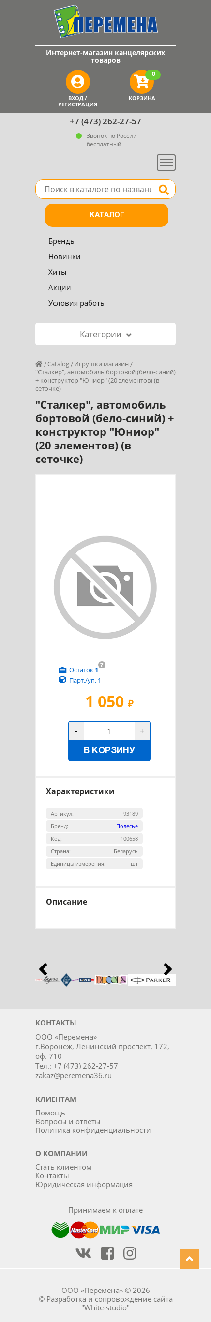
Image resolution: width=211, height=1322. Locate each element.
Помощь (50, 1112)
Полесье (127, 826)
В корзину (109, 751)
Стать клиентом (63, 1167)
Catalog (58, 363)
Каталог (107, 215)
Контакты (52, 1175)
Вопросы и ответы (68, 1121)
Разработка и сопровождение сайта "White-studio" (109, 1303)
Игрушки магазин (101, 363)
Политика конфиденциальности (93, 1130)
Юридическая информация (84, 1184)
